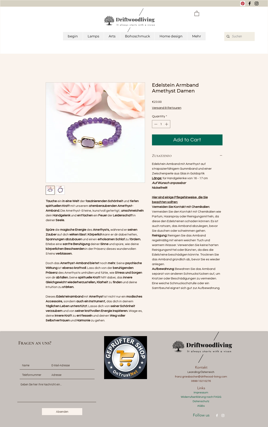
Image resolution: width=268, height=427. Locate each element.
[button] (196, 13)
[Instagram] (223, 415)
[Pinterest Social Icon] (242, 3)
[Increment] (167, 124)
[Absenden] (62, 411)
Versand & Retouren (166, 107)
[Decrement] (155, 124)
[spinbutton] (161, 124)
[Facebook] (217, 415)
